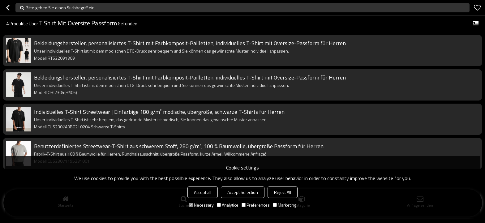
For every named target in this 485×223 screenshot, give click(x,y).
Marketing (284, 205)
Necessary (201, 205)
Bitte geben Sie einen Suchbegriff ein (60, 7)
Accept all (202, 192)
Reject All (282, 192)
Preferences (256, 205)
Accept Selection (242, 192)
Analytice (227, 205)
